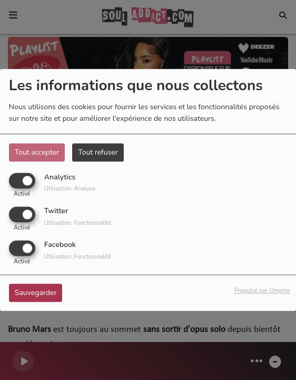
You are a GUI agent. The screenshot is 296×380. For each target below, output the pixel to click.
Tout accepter (37, 152)
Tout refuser (98, 152)
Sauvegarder (36, 293)
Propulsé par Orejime (262, 291)
